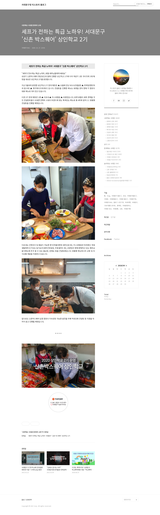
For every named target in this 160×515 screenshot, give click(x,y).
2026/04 (121, 265)
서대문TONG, (108, 202)
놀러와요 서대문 (111, 163)
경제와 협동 (112, 127)
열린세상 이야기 (113, 151)
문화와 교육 (112, 121)
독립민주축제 (112, 175)
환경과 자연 (112, 124)
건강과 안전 (112, 138)
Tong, (109, 196)
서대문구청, (133, 199)
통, (105, 196)
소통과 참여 (112, 141)
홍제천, (119, 205)
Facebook (108, 239)
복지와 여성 (112, 129)
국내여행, (128, 202)
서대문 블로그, (123, 199)
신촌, (121, 209)
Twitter (117, 239)
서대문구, (135, 202)
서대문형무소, (126, 205)
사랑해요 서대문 (112, 118)
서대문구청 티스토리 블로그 (34, 4)
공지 (107, 144)
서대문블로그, (114, 199)
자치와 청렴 (112, 135)
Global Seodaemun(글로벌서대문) (119, 180)
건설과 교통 (112, 132)
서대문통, (116, 209)
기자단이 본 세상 (114, 154)
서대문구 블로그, (117, 196)
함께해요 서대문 (112, 148)
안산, (124, 196)
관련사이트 (127, 499)
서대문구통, (127, 209)
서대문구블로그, (132, 196)
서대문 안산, (108, 209)
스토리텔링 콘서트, (110, 205)
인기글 (113, 217)
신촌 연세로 (112, 169)
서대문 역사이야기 (114, 160)
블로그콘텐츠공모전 (114, 178)
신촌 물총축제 (112, 172)
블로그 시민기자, (119, 202)
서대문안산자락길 (114, 167)
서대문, (106, 199)
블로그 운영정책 (27, 500)
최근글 (106, 217)
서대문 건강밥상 (113, 157)
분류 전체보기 (111, 114)
